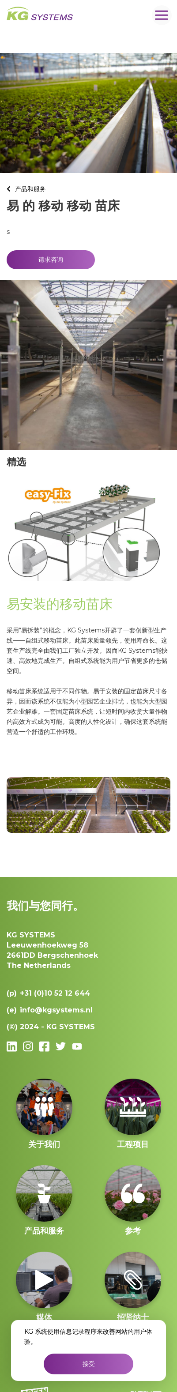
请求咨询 (50, 259)
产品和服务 (30, 189)
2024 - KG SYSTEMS (57, 1027)
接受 (89, 1364)
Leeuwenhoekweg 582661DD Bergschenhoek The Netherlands (52, 950)
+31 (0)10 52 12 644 (55, 993)
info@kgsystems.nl (56, 1010)
